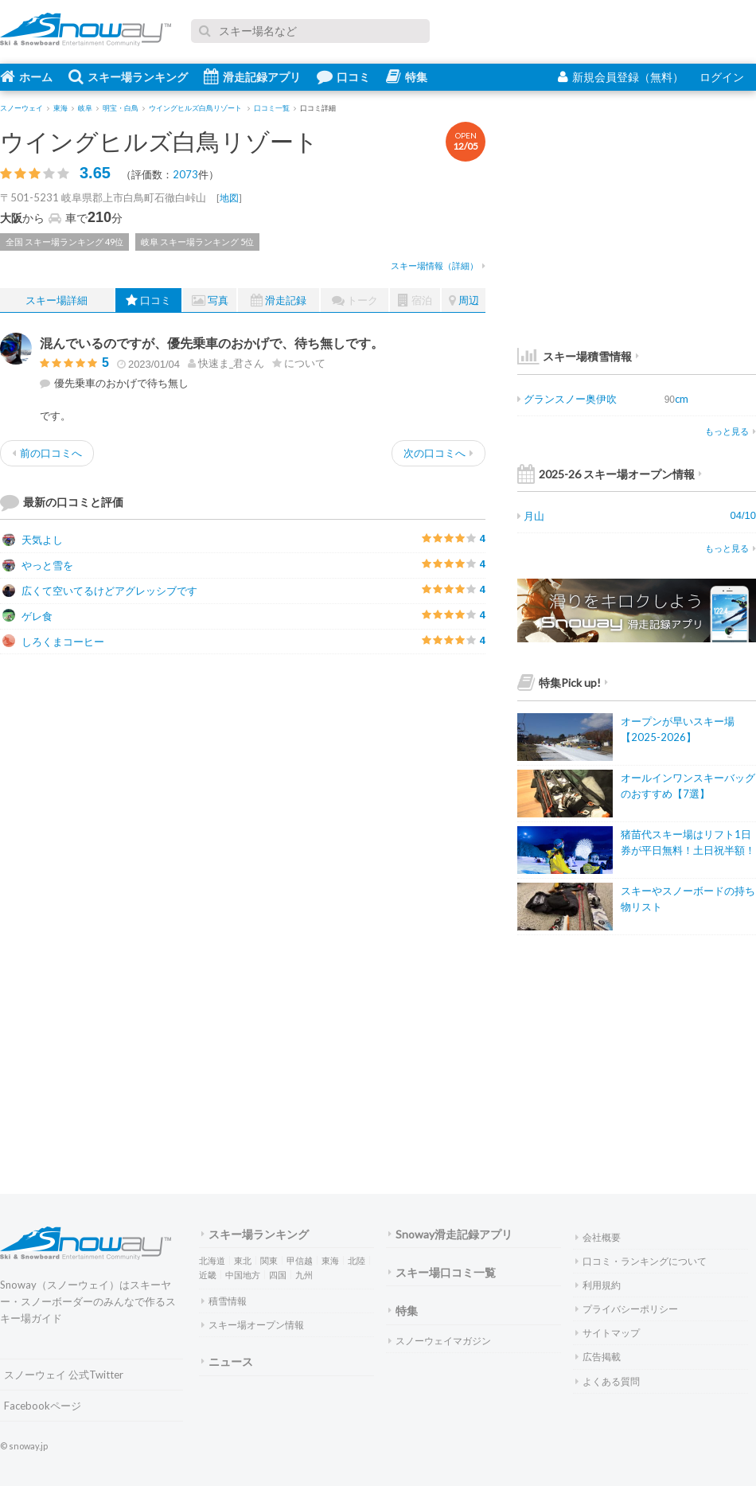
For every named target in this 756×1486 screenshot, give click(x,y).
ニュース (227, 1361)
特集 (406, 76)
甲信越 (299, 1260)
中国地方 (242, 1275)
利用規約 (598, 1285)
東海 (330, 1260)
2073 (185, 174)
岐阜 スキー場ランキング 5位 (197, 241)
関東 (269, 1260)
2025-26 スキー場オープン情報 (609, 474)
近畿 (207, 1275)
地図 (229, 198)
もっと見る (730, 431)
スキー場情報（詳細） (438, 265)
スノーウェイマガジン (439, 1341)
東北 (242, 1260)
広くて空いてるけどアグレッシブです (99, 590)
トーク (355, 300)
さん (226, 363)
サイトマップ (607, 1333)
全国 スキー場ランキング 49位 (64, 241)
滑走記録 (278, 300)
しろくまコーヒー (53, 641)
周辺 (464, 300)
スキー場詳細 (56, 300)
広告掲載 (598, 1357)
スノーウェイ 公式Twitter (63, 1374)
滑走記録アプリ (252, 76)
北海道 (212, 1260)
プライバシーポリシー (626, 1309)
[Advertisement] (366, 777)
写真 (210, 300)
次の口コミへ (438, 453)
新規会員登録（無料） (621, 77)
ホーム (26, 76)
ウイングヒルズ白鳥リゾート (159, 141)
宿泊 (415, 300)
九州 (304, 1275)
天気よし (32, 539)
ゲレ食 (27, 616)
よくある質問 (607, 1381)
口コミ (343, 76)
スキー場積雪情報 (574, 356)
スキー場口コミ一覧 (442, 1272)
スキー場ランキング (128, 76)
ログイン (721, 77)
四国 (277, 1275)
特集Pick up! (562, 682)
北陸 (356, 1260)
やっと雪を (37, 565)
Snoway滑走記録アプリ (450, 1234)
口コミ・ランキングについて (641, 1261)
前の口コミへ (47, 453)
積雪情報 (224, 1301)
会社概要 (598, 1237)
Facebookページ (42, 1405)
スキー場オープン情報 (252, 1325)
